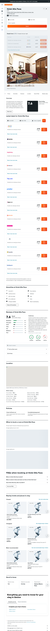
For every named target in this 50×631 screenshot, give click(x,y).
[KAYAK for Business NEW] (2, 22)
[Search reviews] (28, 345)
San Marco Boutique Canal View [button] (34, 514)
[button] (48, 1)
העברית (35, 1)
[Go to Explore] (2, 17)
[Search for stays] (2, 11)
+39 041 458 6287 (11, 13)
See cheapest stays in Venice (42, 523)
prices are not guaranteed (31, 622)
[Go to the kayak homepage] (8, 4)
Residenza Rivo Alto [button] (32, 538)
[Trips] (2, 26)
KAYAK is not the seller (27, 626)
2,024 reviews (15, 15)
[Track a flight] (2, 20)
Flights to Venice (12, 609)
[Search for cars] (2, 14)
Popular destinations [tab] (22, 601)
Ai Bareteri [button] (9, 538)
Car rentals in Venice (31, 609)
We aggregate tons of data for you (27, 628)
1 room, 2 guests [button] (11, 23)
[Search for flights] (2, 8)
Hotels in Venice (12, 611)
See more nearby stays (43, 499)
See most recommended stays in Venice (40, 547)
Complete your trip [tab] (12, 601)
